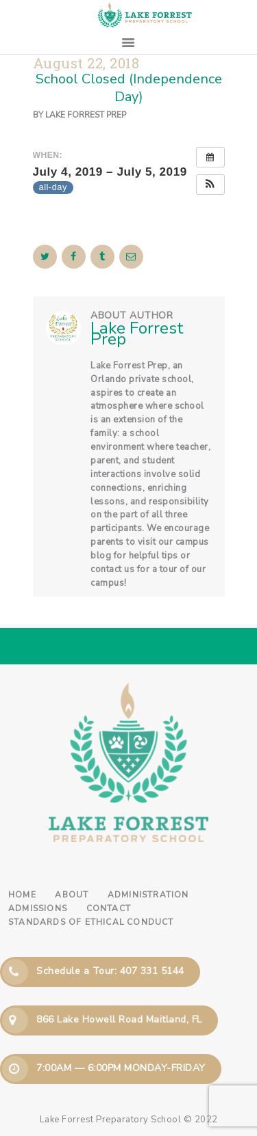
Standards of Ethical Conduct (91, 922)
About (71, 894)
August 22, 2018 (86, 63)
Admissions (37, 908)
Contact (108, 908)
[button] (210, 184)
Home (22, 894)
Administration (148, 894)
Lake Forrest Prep (85, 114)
